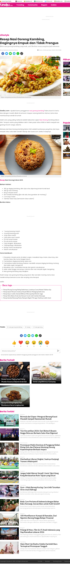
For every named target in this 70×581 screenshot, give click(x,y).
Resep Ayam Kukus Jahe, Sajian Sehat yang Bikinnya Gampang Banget (44, 380)
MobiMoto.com (59, 1)
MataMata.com (29, 1)
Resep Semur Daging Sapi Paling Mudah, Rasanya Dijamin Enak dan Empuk (14, 380)
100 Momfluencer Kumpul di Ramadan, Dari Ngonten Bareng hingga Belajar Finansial (38, 517)
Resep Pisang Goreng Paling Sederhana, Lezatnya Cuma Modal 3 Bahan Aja (27, 289)
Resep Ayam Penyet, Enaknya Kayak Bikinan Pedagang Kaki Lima (24, 292)
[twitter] (6, 53)
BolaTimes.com (39, 1)
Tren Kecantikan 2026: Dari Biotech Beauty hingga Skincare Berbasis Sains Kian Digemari (39, 432)
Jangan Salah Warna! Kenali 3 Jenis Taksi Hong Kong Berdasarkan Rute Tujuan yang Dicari (39, 474)
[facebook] (3, 53)
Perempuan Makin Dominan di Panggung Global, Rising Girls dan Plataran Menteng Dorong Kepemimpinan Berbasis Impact (40, 447)
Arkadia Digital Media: (6, 1)
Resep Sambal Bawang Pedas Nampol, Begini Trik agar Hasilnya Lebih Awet (27, 298)
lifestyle (5, 375)
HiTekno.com (49, 1)
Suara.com (19, 1)
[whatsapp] (18, 53)
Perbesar (55, 58)
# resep (27, 327)
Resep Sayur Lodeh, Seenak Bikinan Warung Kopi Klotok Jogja (23, 294)
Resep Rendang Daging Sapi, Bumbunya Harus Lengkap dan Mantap (12, 404)
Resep (2, 180)
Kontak (40, 561)
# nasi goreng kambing (14, 327)
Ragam (44, 5)
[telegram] (14, 53)
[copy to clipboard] (22, 53)
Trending (20, 5)
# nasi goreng (37, 327)
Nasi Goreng (43, 120)
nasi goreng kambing (36, 111)
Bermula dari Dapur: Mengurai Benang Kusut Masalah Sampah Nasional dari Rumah (38, 417)
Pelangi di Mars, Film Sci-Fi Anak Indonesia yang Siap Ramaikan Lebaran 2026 (40, 531)
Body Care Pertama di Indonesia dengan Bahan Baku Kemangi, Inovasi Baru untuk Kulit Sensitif (40, 502)
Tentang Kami (57, 561)
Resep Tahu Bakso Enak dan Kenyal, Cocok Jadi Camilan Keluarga (24, 296)
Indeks (53, 5)
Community (32, 5)
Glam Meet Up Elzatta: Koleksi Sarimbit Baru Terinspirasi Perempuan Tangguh (38, 545)
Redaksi (47, 561)
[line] (10, 53)
